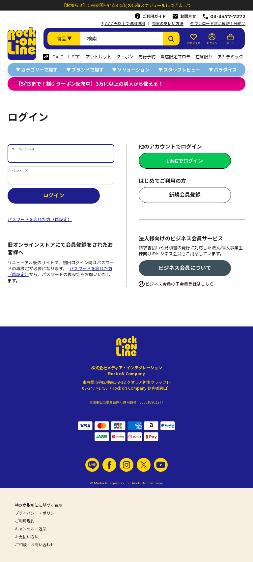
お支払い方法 (27, 536)
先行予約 (146, 57)
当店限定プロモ (175, 57)
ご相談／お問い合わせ (34, 544)
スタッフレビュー (181, 70)
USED (74, 57)
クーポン (124, 57)
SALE (57, 57)
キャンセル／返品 (30, 528)
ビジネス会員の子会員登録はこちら (179, 284)
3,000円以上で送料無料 (123, 24)
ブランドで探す (87, 70)
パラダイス (225, 70)
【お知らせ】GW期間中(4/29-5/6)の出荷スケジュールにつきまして (126, 5)
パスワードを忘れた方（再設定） (40, 219)
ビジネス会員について (184, 268)
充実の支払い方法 (167, 24)
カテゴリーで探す (39, 70)
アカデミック (230, 57)
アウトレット (98, 57)
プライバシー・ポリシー (36, 513)
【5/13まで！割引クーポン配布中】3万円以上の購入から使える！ (89, 84)
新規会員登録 (185, 195)
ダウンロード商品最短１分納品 (217, 24)
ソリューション (133, 70)
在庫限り (203, 57)
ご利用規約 (25, 521)
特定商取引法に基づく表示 (38, 505)
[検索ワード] (121, 38)
